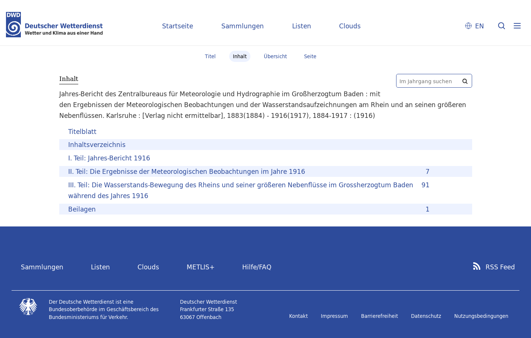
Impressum (334, 316)
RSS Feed (500, 267)
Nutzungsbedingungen (481, 316)
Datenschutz (426, 316)
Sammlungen (242, 26)
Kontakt (298, 316)
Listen (301, 26)
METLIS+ (201, 267)
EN (479, 26)
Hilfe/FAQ (256, 267)
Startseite (177, 26)
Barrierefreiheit (379, 316)
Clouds (350, 26)
